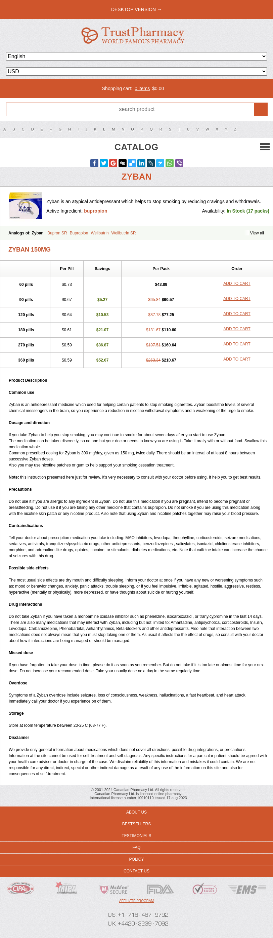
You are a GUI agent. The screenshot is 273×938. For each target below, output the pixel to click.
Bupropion (79, 233)
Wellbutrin (99, 233)
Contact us (136, 871)
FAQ (136, 847)
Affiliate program (136, 901)
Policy (136, 859)
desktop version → (136, 9)
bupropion (95, 211)
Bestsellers (136, 824)
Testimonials (136, 835)
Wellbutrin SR (123, 233)
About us (136, 812)
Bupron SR (57, 233)
